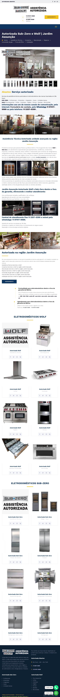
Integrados (29, 97)
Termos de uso (20, 692)
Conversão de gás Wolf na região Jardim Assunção (15, 270)
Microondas (47, 99)
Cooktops (23, 99)
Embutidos (21, 97)
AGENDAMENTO (51, 17)
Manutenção (37, 37)
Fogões (29, 99)
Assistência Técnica (16, 37)
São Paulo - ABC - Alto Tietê (40, 659)
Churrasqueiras (10, 99)
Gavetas (40, 99)
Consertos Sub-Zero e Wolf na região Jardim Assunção (16, 264)
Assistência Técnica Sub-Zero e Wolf (11, 262)
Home (6, 37)
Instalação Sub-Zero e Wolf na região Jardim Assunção (16, 273)
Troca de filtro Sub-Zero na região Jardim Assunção (16, 271)
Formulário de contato (20, 104)
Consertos (28, 37)
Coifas (17, 99)
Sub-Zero (4, 147)
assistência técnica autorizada (17, 154)
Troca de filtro (19, 39)
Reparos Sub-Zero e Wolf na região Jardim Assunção (16, 268)
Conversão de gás (7, 39)
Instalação (30, 39)
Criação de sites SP (7, 696)
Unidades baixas (42, 97)
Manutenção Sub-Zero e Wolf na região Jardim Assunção (17, 266)
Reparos (46, 37)
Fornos (34, 99)
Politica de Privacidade (8, 692)
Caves (34, 97)
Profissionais (13, 97)
